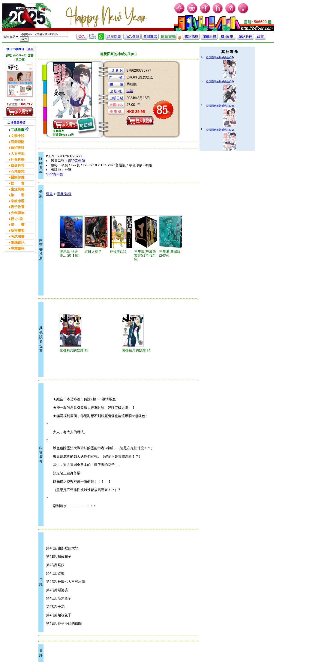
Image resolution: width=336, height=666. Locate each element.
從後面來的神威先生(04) (220, 81)
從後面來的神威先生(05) (220, 57)
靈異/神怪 (64, 194)
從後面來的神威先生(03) (220, 105)
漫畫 (49, 194)
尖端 (129, 91)
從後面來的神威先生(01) (220, 129)
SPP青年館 (76, 161)
